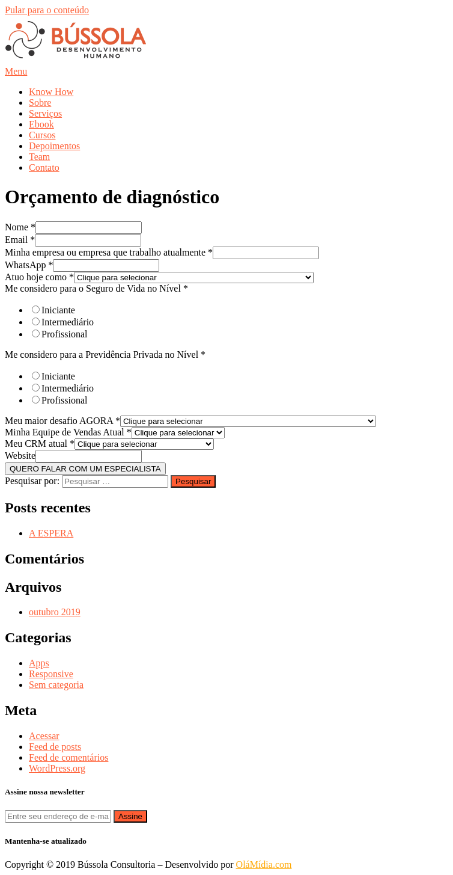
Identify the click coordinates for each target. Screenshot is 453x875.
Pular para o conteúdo (47, 10)
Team (39, 157)
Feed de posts (55, 746)
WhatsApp (29, 265)
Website (20, 455)
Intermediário (67, 322)
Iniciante (58, 310)
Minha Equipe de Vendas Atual (68, 432)
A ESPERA (51, 533)
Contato (44, 167)
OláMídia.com (264, 864)
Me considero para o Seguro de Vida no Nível (96, 288)
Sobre (40, 102)
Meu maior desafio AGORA (62, 421)
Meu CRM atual (39, 443)
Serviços (45, 113)
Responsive (51, 674)
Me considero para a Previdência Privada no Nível (105, 354)
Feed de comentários (68, 757)
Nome (20, 227)
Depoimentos (54, 146)
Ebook (41, 124)
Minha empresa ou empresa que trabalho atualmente (109, 252)
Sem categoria (56, 685)
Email (20, 240)
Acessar (44, 736)
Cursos (42, 135)
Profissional (64, 334)
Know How (51, 92)
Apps (39, 663)
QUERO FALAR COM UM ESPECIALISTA (85, 468)
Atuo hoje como (39, 277)
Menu (16, 71)
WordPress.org (57, 768)
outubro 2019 (55, 612)
